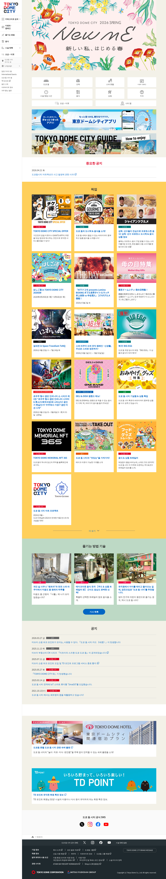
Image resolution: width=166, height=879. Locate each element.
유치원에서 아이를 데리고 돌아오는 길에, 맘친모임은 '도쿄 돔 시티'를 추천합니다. (136, 589)
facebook (98, 824)
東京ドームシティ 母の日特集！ (133, 289)
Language (8, 66)
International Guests (9, 74)
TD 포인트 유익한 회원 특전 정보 (48, 794)
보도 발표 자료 (72, 850)
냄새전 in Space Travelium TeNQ (49, 345)
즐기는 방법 (10, 34)
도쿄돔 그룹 (89, 850)
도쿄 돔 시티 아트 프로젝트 (45, 510)
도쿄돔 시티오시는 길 (9, 60)
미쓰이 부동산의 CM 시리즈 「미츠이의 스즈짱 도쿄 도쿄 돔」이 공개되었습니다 (69, 652)
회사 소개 (56, 850)
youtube (106, 824)
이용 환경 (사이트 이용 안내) (63, 857)
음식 (7, 41)
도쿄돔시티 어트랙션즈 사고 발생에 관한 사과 (53, 174)
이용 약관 (82, 857)
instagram (90, 824)
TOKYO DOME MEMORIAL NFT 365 (50, 457)
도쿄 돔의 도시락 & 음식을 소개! (91, 231)
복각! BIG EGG (125, 345)
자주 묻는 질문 (7, 90)
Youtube (109, 842)
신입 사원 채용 (58, 853)
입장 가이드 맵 (7, 71)
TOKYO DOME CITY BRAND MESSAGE (140, 850)
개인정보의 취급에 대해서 (62, 860)
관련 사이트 (36, 863)
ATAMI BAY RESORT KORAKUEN (65, 864)
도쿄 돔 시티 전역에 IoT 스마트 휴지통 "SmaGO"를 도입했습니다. (62, 684)
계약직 (73, 853)
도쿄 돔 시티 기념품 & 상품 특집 (133, 396)
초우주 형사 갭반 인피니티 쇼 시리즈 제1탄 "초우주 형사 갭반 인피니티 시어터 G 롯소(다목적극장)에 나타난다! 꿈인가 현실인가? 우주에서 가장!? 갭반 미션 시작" (51, 401)
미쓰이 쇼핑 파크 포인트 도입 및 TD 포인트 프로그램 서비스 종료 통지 (64, 663)
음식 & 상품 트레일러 (128, 457)
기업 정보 (35, 849)
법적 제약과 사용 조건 (40, 857)
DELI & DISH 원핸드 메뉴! (88, 396)
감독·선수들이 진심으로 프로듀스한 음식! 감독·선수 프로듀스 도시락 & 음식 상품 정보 (136, 233)
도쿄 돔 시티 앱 (7, 77)
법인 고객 (5, 84)
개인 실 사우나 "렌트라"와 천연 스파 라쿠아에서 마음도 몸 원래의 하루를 (51, 588)
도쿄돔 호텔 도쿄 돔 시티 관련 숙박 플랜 (51, 747)
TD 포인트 (5, 81)
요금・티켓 (9, 54)
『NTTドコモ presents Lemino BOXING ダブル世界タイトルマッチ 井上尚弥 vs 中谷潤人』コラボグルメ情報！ (93, 294)
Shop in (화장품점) (92, 864)
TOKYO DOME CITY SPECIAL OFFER (50, 231)
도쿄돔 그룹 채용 (102, 853)
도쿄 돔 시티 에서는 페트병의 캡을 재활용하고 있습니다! (58, 694)
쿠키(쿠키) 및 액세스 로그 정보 (90, 860)
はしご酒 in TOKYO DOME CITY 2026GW (48, 291)
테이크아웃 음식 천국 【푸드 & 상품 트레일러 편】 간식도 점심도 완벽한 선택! (94, 589)
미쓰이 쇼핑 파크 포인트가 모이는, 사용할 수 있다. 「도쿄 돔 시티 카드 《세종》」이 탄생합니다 (76, 642)
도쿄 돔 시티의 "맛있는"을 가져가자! (93, 457)
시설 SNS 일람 (121, 842)
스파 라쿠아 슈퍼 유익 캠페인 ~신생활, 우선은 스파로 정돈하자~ (93, 347)
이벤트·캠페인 (8, 27)
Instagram (92, 842)
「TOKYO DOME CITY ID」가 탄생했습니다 (52, 673)
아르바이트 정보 (7, 87)
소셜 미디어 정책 (115, 860)
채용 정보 (35, 853)
